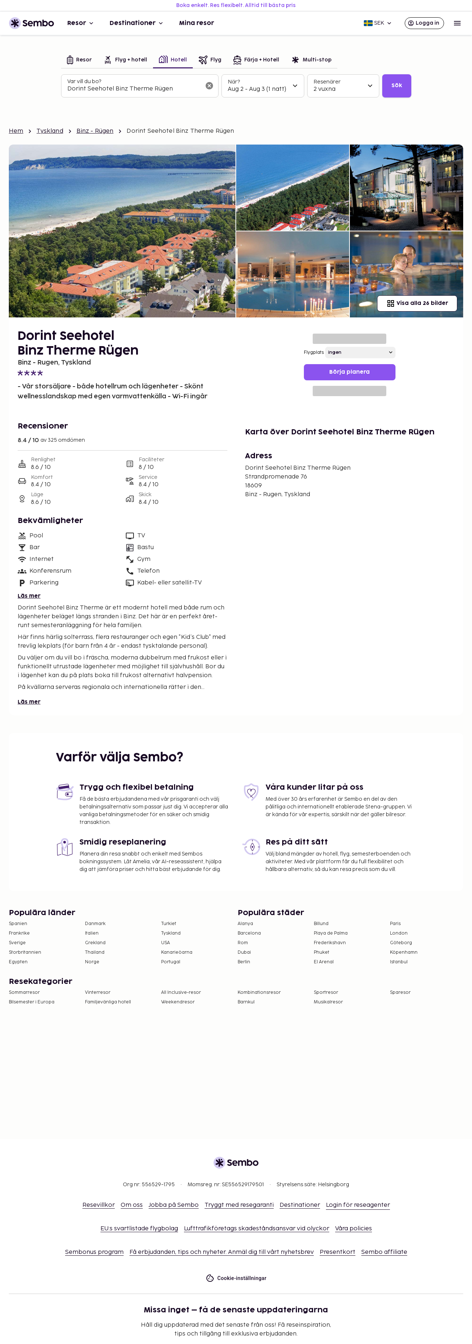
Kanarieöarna (176, 952)
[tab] (79, 60)
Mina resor (196, 23)
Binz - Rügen (95, 131)
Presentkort (337, 1252)
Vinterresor (97, 992)
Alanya (245, 924)
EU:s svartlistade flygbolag (139, 1228)
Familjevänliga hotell (108, 1002)
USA (165, 943)
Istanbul (399, 962)
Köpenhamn (404, 952)
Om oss (132, 1205)
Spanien (18, 924)
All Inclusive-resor (181, 992)
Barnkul (246, 1002)
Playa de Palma (331, 933)
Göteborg (401, 943)
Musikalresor (328, 1002)
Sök (396, 85)
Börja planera (349, 372)
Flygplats (314, 352)
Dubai (244, 952)
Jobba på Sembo (174, 1205)
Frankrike (19, 933)
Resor (81, 23)
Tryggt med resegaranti (239, 1205)
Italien (92, 933)
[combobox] (133, 89)
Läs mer (29, 596)
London (399, 933)
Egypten (18, 962)
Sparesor (400, 992)
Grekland (95, 943)
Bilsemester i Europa (31, 1002)
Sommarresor (24, 992)
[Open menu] (457, 23)
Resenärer (327, 82)
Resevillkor (98, 1205)
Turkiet (168, 924)
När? (234, 82)
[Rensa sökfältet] (209, 85)
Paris (395, 924)
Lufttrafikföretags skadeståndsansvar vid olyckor (256, 1228)
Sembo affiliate (384, 1252)
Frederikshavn (330, 943)
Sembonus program (94, 1252)
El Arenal (324, 962)
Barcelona (249, 933)
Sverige (17, 943)
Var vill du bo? (84, 81)
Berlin (244, 962)
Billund (321, 924)
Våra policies (353, 1228)
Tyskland (49, 131)
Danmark (95, 924)
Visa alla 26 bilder (417, 303)
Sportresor (326, 992)
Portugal (170, 962)
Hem (16, 131)
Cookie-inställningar (236, 1278)
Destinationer (137, 23)
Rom (243, 943)
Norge (92, 962)
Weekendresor (178, 1002)
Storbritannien (25, 952)
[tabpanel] (236, 86)
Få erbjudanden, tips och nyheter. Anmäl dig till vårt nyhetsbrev (221, 1252)
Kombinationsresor (259, 992)
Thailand (94, 952)
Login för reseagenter (358, 1205)
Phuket (321, 952)
